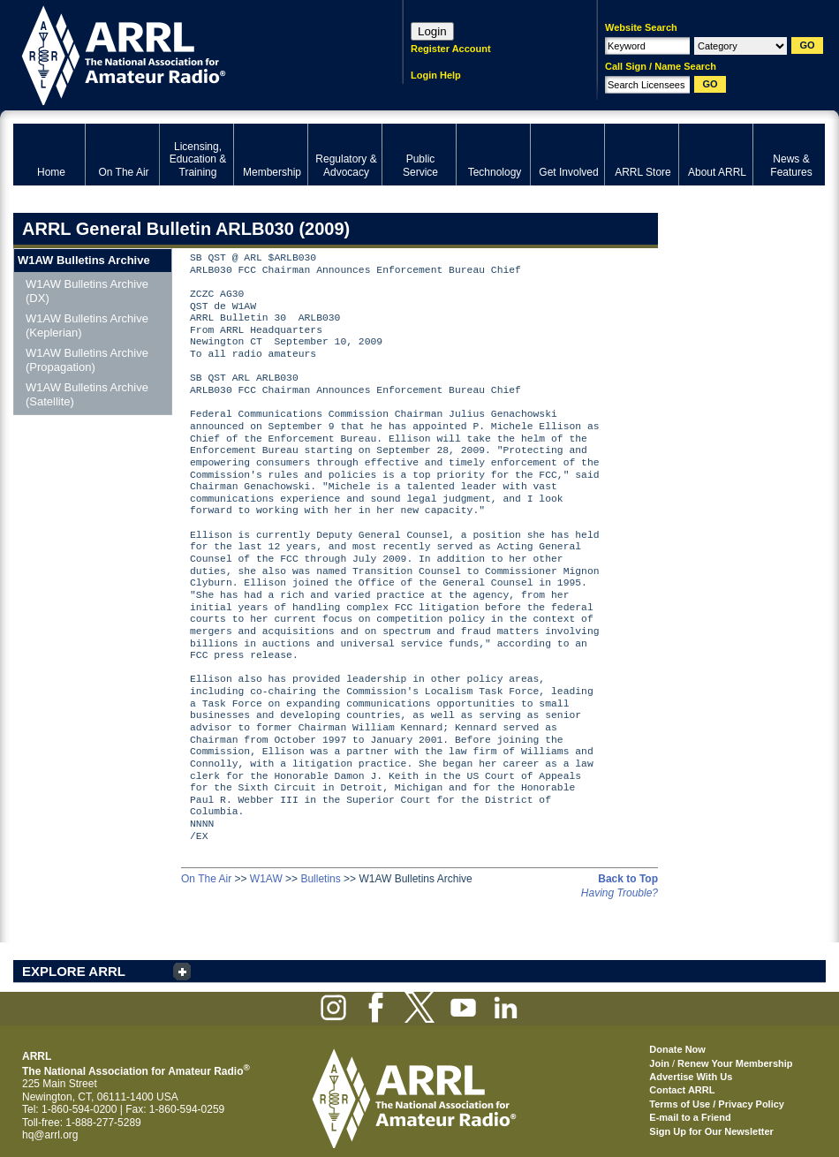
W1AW (266, 879)
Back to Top (628, 879)
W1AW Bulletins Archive (84, 260)
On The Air (206, 879)
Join (659, 1063)
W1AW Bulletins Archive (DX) (87, 291)
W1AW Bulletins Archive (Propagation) (87, 360)
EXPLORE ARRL (73, 971)
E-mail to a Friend (689, 1117)
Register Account (451, 48)
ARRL (185, 53)
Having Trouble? (619, 893)
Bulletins (320, 879)
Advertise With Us (690, 1076)
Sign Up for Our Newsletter (711, 1131)
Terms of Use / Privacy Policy (716, 1104)
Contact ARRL (681, 1090)
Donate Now (677, 1049)
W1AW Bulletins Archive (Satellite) (87, 394)
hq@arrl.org (50, 1135)
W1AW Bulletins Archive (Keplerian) (87, 325)
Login (432, 31)
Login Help (436, 75)
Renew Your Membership (734, 1063)
